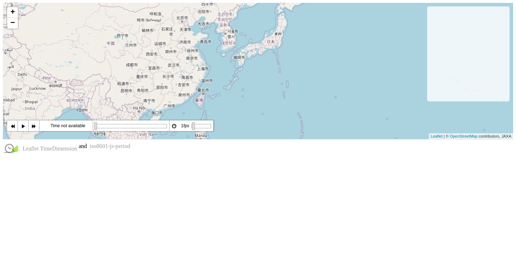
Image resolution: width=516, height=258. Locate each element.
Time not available (68, 125)
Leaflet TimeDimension (50, 148)
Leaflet (437, 136)
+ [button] (12, 12)
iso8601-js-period (110, 146)
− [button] (12, 23)
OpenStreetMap (464, 136)
